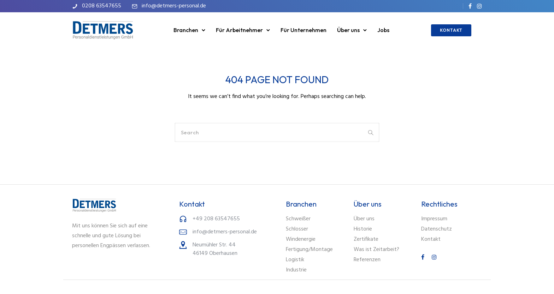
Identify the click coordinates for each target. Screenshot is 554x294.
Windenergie (301, 239)
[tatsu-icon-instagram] (479, 6)
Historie (363, 229)
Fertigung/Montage (309, 249)
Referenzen (367, 259)
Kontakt (431, 239)
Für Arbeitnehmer (239, 29)
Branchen (185, 29)
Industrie (296, 270)
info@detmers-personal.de (174, 6)
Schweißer (298, 218)
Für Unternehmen (303, 29)
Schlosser (297, 229)
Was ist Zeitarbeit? (376, 249)
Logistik (295, 259)
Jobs (383, 29)
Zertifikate (366, 239)
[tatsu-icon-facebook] (470, 6)
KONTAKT (451, 30)
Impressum (434, 218)
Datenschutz (436, 229)
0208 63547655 (101, 6)
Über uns (348, 29)
